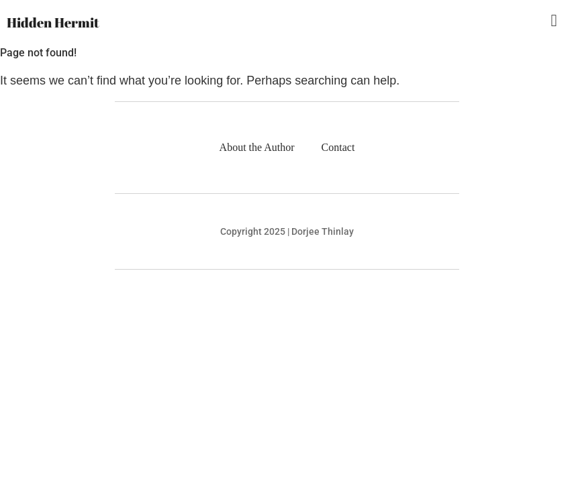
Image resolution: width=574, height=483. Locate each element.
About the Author (257, 147)
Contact (338, 147)
